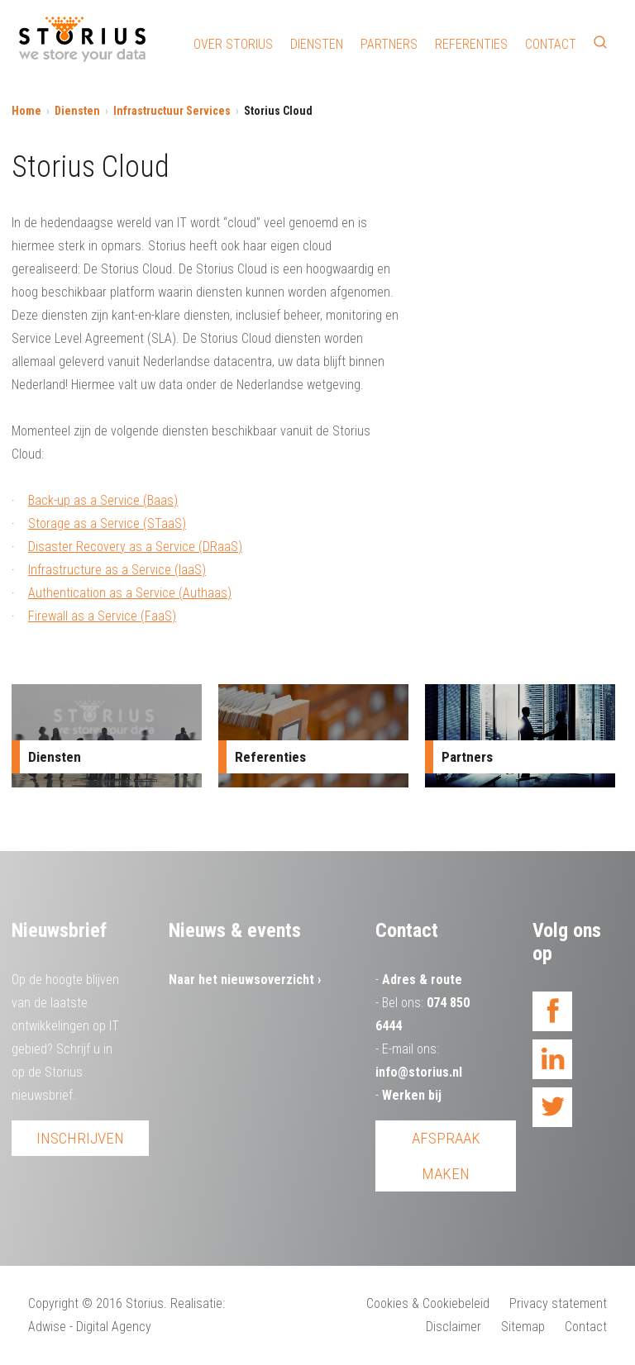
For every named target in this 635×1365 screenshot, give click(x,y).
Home (26, 110)
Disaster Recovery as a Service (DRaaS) (135, 546)
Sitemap (523, 1326)
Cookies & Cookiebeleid (427, 1303)
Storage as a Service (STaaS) (107, 523)
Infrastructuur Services (172, 110)
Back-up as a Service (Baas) (103, 500)
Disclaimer (453, 1326)
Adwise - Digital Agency (89, 1326)
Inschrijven (80, 1138)
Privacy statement (558, 1303)
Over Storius (233, 44)
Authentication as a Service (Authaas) (130, 593)
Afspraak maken (446, 1156)
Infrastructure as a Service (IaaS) (117, 570)
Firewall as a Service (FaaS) (102, 616)
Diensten (316, 44)
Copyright (53, 1303)
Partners (389, 44)
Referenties (471, 44)
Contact (550, 44)
